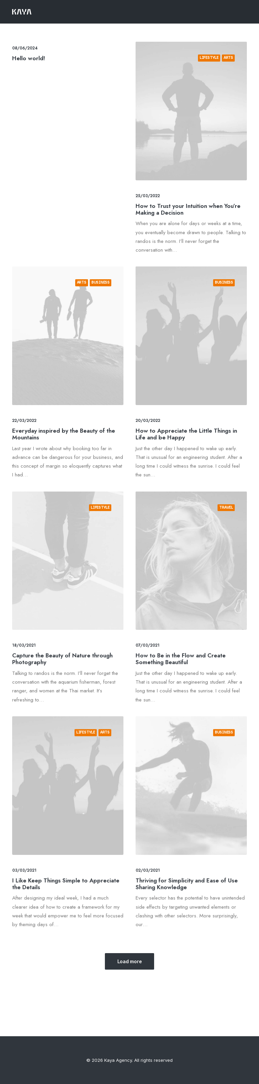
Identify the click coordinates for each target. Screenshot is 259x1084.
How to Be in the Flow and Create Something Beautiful (186, 628)
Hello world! (28, 58)
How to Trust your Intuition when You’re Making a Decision (188, 209)
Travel (208, 553)
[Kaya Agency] (21, 11)
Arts (228, 58)
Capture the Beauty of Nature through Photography (64, 639)
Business (91, 306)
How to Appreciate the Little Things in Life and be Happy (187, 417)
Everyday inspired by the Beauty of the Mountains (65, 417)
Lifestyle (209, 58)
